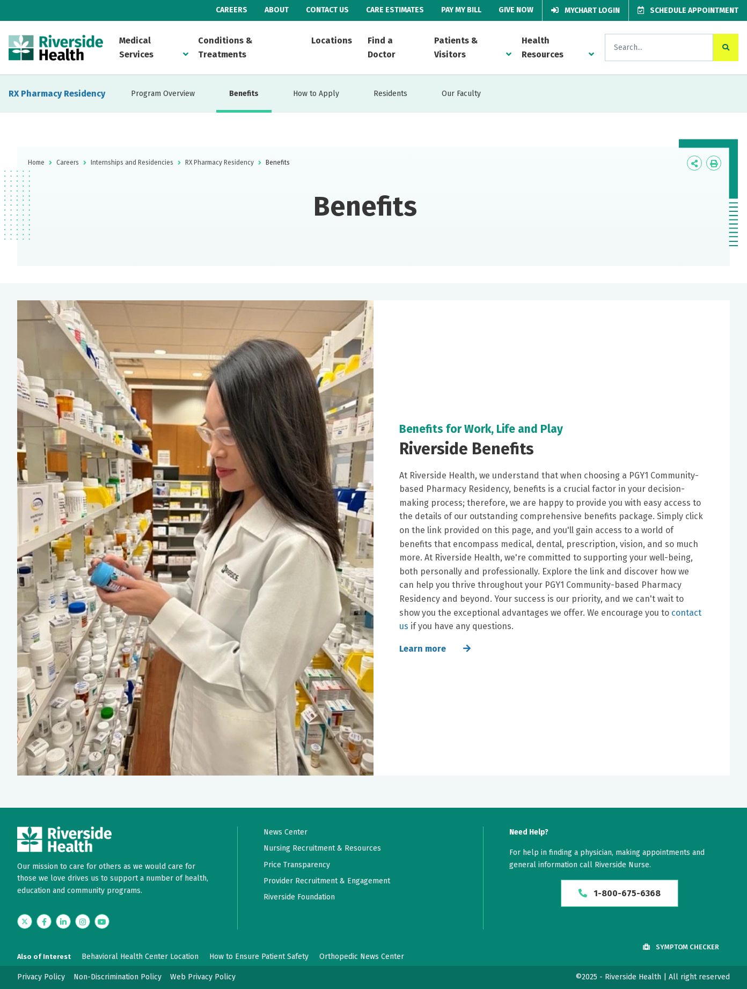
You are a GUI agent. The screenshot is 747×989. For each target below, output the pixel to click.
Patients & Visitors (456, 47)
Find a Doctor (382, 47)
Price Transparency (296, 864)
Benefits (244, 93)
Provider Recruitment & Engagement (326, 880)
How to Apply (316, 93)
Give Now (516, 9)
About (277, 9)
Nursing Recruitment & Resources (322, 848)
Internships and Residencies (132, 162)
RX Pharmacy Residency (57, 93)
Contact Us (327, 9)
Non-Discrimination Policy (118, 976)
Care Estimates (395, 9)
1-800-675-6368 (619, 893)
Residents (390, 93)
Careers (231, 9)
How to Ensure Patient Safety (259, 956)
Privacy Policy (41, 976)
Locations (331, 40)
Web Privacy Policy (203, 976)
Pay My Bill (461, 9)
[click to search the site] (725, 47)
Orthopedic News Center (361, 956)
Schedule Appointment (688, 10)
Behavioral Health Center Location (140, 956)
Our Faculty (461, 93)
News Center (285, 832)
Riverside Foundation (299, 897)
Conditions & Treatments (225, 47)
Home (36, 162)
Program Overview (163, 93)
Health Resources (542, 47)
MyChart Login (585, 10)
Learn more (422, 649)
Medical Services (136, 47)
